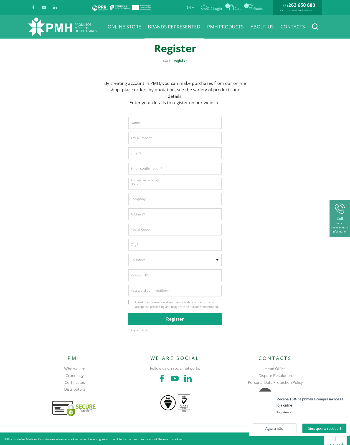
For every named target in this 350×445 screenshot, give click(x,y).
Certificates (75, 382)
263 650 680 (301, 5)
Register (180, 60)
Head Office (275, 368)
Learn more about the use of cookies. (158, 439)
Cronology (75, 375)
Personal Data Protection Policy (275, 382)
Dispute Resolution (275, 375)
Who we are (74, 368)
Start (166, 60)
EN (190, 7)
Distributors (74, 389)
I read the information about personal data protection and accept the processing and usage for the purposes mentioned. (177, 304)
